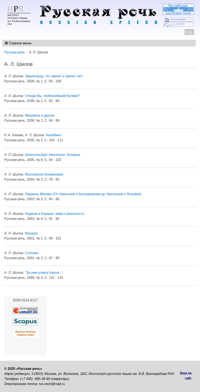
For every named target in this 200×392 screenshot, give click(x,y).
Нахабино (53, 135)
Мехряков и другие (40, 115)
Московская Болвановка (44, 174)
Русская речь (14, 52)
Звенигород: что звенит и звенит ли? (53, 76)
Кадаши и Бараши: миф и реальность (54, 213)
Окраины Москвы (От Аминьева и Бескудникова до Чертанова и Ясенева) (83, 194)
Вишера (31, 233)
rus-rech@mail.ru (52, 384)
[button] (18, 43)
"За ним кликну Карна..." (44, 272)
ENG (189, 32)
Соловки (31, 253)
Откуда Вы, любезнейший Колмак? (52, 96)
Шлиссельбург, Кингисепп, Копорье (52, 155)
